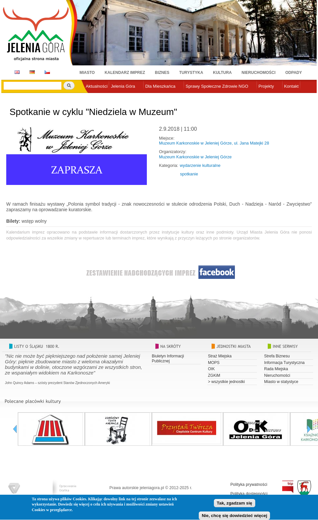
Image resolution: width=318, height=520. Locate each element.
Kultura (222, 72)
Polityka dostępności (248, 493)
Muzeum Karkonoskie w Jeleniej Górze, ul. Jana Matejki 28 (214, 143)
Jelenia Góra (123, 86)
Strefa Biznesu (277, 356)
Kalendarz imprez (124, 72)
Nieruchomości (258, 72)
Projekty (266, 86)
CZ (47, 72)
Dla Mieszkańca (160, 86)
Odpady (293, 72)
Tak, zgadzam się (234, 505)
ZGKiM (214, 375)
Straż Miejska (220, 356)
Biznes (162, 72)
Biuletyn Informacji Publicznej (168, 358)
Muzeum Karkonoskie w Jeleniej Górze (195, 156)
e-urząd (93, 97)
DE (31, 72)
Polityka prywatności (248, 484)
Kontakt (291, 86)
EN (15, 72)
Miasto (87, 72)
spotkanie (189, 173)
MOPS (213, 362)
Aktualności (96, 86)
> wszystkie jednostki (226, 381)
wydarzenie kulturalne (200, 165)
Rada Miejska (276, 369)
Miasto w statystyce (281, 381)
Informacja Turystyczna (284, 362)
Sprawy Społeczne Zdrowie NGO (217, 86)
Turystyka (191, 72)
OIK (211, 369)
